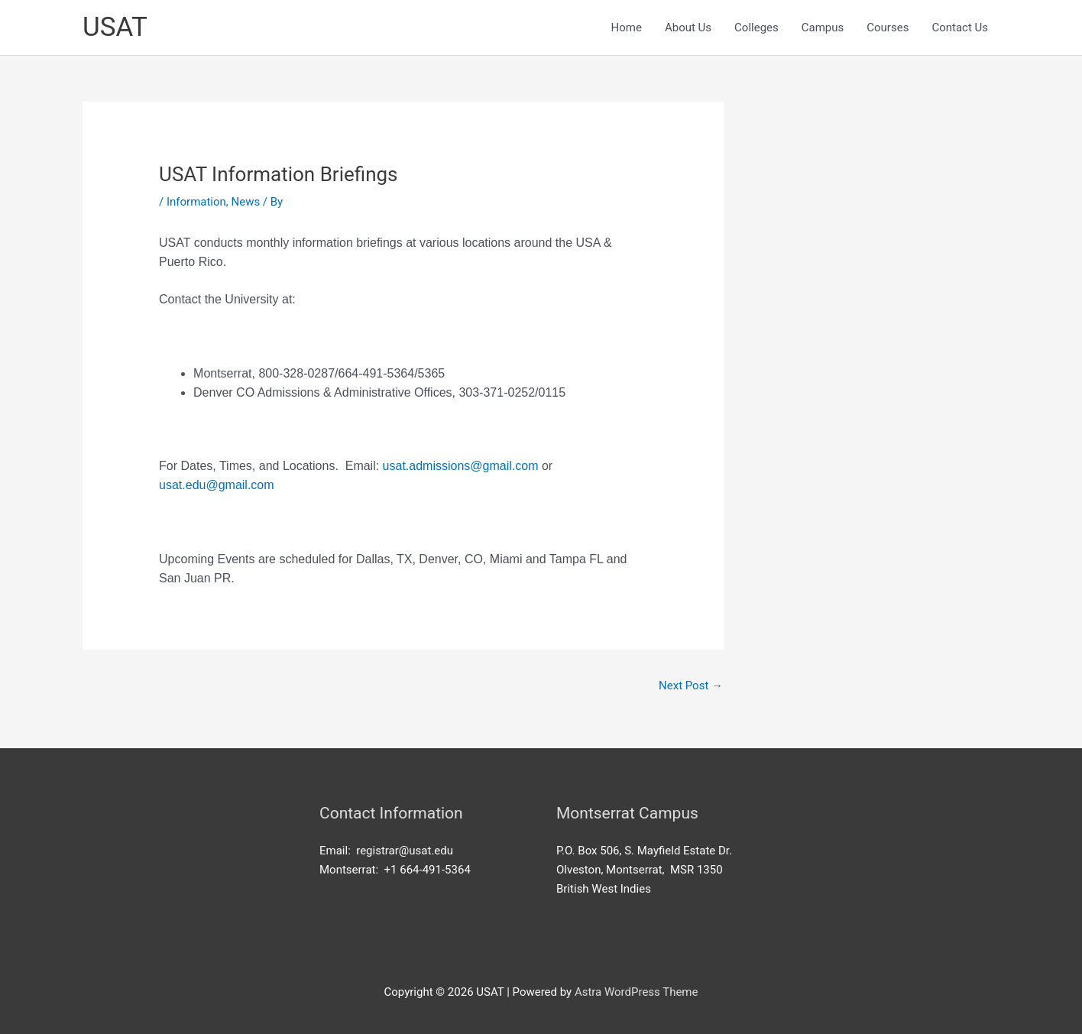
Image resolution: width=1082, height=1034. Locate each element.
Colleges (756, 27)
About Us (688, 27)
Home (626, 27)
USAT (115, 27)
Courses (888, 27)
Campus (823, 27)
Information (196, 202)
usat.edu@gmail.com (216, 484)
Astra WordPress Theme (636, 992)
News (246, 202)
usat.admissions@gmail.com (461, 465)
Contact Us (959, 27)
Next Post (691, 685)
